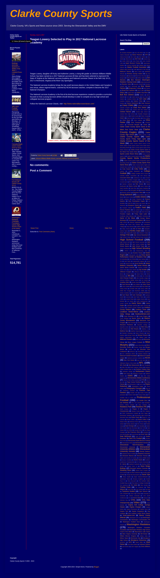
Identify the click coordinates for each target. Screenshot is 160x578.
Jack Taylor (127, 261)
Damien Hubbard (127, 184)
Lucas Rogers (143, 316)
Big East (130, 76)
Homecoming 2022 (125, 253)
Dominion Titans (138, 192)
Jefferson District (138, 271)
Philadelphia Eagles (137, 386)
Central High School (142, 111)
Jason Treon (123, 269)
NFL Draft (123, 365)
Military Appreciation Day (127, 337)
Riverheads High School (141, 415)
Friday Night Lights (140, 214)
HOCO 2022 (128, 250)
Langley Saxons (140, 299)
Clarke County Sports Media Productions (135, 157)
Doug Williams (140, 194)
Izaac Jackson (142, 259)
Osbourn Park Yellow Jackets (131, 380)
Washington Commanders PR (140, 519)
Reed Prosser (124, 409)
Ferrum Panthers (125, 209)
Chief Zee (129, 118)
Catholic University (143, 105)
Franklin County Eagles (132, 211)
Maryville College (142, 324)
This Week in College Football (140, 483)
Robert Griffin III (143, 419)
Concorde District (125, 177)
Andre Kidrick (126, 61)
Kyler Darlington (137, 295)
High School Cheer (125, 237)
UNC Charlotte (124, 493)
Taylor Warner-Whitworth (141, 476)
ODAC (130, 376)
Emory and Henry (140, 203)
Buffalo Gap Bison (142, 92)
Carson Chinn (138, 101)
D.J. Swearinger (134, 182)
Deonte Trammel (145, 190)
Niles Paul (125, 367)
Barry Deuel (138, 71)
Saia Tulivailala (140, 426)
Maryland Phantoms (126, 324)
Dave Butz (133, 188)
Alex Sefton (142, 57)
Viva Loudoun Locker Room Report (139, 513)
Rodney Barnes (130, 423)
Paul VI (141, 384)
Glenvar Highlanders (135, 222)
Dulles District (140, 197)
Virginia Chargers (135, 507)
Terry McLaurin (132, 481)
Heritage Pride (125, 235)
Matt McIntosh (124, 329)
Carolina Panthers (125, 101)
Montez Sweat (138, 347)
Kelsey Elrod (123, 288)
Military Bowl (143, 337)
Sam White (129, 430)
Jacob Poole (129, 263)
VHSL (133, 500)
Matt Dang (144, 327)
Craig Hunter (144, 179)
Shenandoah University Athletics (135, 448)
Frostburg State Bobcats (127, 216)
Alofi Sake (138, 59)
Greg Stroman (130, 226)
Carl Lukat (142, 99)
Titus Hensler (144, 485)
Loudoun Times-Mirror (129, 312)
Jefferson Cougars (125, 271)
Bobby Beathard (130, 78)
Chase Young (144, 116)
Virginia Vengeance (138, 511)
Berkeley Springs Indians (134, 73)
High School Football (131, 239)
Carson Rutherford (132, 103)
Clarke (145, 124)
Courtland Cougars (132, 179)
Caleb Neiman (136, 97)
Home (72, 228)
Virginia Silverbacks (131, 509)
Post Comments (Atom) (47, 232)
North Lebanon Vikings (136, 367)
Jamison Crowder (143, 267)
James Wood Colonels (127, 267)
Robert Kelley (123, 421)
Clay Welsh (137, 167)
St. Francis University (142, 462)
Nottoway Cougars (138, 373)
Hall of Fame (137, 228)
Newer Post (34, 228)
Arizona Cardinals (131, 65)
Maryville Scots (124, 327)
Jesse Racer (140, 274)
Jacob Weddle (138, 263)
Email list (130, 203)
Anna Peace (136, 61)
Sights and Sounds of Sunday (128, 458)
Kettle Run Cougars (126, 290)
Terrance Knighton (138, 479)
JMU (129, 276)
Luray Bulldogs (124, 318)
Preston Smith (132, 394)
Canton (122, 99)
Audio (135, 69)
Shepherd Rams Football (129, 453)
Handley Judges (135, 231)
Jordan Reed (135, 282)
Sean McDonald (125, 436)
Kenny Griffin (144, 288)
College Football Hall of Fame (139, 173)
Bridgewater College (135, 88)
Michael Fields (131, 335)
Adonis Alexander (125, 54)
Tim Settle (134, 485)
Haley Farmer (126, 228)
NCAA (147, 358)
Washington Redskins (138, 524)
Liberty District (137, 303)
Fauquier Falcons (127, 207)
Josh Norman (126, 284)
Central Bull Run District (140, 109)
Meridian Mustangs (127, 333)
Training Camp (125, 487)
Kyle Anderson (145, 293)
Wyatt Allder (139, 542)
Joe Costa (145, 276)
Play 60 (148, 388)
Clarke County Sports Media (134, 156)
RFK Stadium (146, 411)
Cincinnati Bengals (133, 124)
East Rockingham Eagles (136, 201)
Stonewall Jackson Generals (139, 468)
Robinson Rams (134, 421)
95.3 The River (139, 52)
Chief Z (122, 118)
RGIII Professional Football (130, 413)
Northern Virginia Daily (143, 369)
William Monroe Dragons (128, 536)
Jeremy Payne (130, 274)
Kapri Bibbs (145, 286)
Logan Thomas (144, 305)
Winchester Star (135, 538)
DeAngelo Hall (135, 190)
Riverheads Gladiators (126, 415)
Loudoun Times (141, 309)
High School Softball (138, 244)
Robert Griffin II (131, 419)
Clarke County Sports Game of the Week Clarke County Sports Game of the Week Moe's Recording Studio (135, 145)
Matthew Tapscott (135, 331)
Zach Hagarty (135, 546)
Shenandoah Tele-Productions (132, 445)
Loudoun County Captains (134, 307)
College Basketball (134, 171)
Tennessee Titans (125, 479)
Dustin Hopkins (124, 199)
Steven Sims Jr (132, 466)
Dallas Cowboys (145, 182)
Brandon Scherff (138, 84)
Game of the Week (127, 218)
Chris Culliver (146, 118)
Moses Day (132, 349)
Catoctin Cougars (125, 107)
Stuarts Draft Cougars (142, 470)
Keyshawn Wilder (139, 290)
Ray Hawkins (143, 404)
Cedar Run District (139, 107)
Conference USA (138, 177)
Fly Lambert (136, 209)
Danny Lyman (133, 186)
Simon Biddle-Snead (144, 458)
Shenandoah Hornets (141, 442)
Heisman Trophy (143, 233)
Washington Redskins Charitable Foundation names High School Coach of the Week (16, 223)
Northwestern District (143, 371)
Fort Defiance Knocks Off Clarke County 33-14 (16, 182)
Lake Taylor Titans (138, 297)
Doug (146, 192)
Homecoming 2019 (141, 250)
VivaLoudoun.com (129, 515)
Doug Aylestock (126, 195)
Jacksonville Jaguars (138, 261)
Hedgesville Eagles (131, 233)
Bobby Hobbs (141, 78)
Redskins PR (141, 407)
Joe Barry (137, 276)
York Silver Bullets (132, 544)
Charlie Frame (134, 116)
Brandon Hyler (126, 84)
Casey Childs (127, 105)
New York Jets (141, 360)
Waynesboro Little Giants (142, 531)
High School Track (138, 246)
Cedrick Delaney (125, 109)
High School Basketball (141, 235)
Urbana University (134, 495)
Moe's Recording (139, 345)
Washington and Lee (134, 517)
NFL (141, 362)
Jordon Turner (145, 282)
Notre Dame (126, 373)
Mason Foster (135, 327)
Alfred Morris (129, 59)
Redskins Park (126, 407)
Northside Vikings (127, 371)
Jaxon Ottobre (133, 269)
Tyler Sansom (143, 491)
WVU (130, 542)
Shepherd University (144, 453)
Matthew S (145, 329)
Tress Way (131, 489)
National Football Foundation (128, 355)
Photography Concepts (134, 388)
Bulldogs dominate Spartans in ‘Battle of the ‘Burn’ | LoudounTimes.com (17, 68)
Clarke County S (143, 134)
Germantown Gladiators (136, 220)
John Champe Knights (127, 278)
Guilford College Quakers (143, 226)
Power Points (144, 392)
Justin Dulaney (136, 286)
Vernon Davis (137, 497)
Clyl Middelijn (146, 167)
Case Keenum (145, 103)
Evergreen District (133, 205)
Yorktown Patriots (145, 544)
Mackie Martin (136, 318)
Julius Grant (146, 284)
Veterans (146, 497)
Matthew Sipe (124, 331)
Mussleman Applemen (144, 351)
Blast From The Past (140, 76)
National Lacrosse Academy (70, 158)
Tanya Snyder (127, 476)
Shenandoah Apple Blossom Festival (139, 440)
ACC (147, 52)
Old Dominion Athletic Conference (138, 378)
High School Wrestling (141, 248)
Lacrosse (58, 158)
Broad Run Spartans (128, 90)
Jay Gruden (143, 269)
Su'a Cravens (123, 472)
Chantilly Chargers (143, 114)
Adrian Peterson (137, 54)
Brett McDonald (132, 86)
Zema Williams (145, 546)
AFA (146, 54)
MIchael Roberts (143, 335)
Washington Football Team (131, 522)
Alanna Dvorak (124, 57)
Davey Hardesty (143, 188)
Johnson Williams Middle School (45, 158)
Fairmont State (146, 205)
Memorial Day (146, 331)
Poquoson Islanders (129, 390)
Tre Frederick (139, 487)
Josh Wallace (136, 284)
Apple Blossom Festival (133, 63)
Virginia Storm (144, 509)
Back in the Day (143, 69)
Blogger (96, 567)
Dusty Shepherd (137, 199)
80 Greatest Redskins (126, 52)
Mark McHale (131, 322)
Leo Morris (130, 301)
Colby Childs (138, 169)
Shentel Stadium (145, 451)
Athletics (141, 65)
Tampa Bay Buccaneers (133, 474)
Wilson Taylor (124, 538)
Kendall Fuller (134, 288)
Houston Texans (138, 253)
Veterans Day (124, 500)
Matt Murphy (135, 329)
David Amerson (124, 190)
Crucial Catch (123, 182)
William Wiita (144, 536)
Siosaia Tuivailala (126, 460)
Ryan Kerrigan (129, 426)
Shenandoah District (127, 442)
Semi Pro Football (135, 438)
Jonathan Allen (124, 282)
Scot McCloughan (125, 434)
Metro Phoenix (140, 333)
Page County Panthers (134, 382)
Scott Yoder (144, 434)
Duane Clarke (129, 197)
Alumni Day (147, 59)
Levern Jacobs (124, 303)
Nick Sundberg (146, 365)
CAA (128, 97)
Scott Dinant (135, 434)
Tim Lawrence (124, 485)
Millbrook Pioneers (126, 339)
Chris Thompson (136, 122)
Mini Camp (139, 339)
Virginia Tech (124, 511)
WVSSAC (122, 542)
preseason (123, 394)
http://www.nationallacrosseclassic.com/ (79, 104)
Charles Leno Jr (124, 116)
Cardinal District (131, 99)
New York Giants (129, 360)
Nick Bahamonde (134, 365)
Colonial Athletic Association (128, 175)
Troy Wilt (147, 489)
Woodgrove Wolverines (138, 540)
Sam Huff (142, 428)
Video (137, 502)
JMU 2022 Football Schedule (15, 108)
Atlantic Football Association (137, 67)
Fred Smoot (145, 211)
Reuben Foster (136, 411)
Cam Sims (145, 97)
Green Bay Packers (134, 224)
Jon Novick (145, 280)
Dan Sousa (139, 184)
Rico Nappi (144, 413)
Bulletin (142, 95)
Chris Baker (137, 118)
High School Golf (125, 242)
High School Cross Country (140, 237)
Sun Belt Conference (134, 472)
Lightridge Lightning (132, 305)
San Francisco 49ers (134, 432)
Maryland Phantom (143, 322)
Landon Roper (130, 299)
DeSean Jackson (126, 192)
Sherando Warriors (128, 455)
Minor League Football (135, 342)
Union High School (135, 493)
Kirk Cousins (135, 293)
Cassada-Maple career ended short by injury (17, 146)
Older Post (108, 228)
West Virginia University (129, 534)
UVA (129, 497)
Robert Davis (135, 417)
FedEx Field (141, 207)
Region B (135, 409)
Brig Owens (147, 88)
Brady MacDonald (145, 82)
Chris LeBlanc (138, 120)
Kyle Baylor (126, 295)
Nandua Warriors (143, 353)
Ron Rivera (140, 423)
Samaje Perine (138, 430)
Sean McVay (139, 436)
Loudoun (122, 307)
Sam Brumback (133, 428)
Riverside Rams (124, 417)
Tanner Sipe (146, 474)
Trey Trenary (139, 489)
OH (139, 376)
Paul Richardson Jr (132, 384)
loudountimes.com (142, 314)
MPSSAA (132, 351)
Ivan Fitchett (132, 259)
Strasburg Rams (125, 470)
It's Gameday (123, 259)
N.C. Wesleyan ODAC (128, 353)
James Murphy (142, 265)
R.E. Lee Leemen (137, 402)
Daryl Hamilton (124, 188)
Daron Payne (144, 186)
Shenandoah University (127, 447)
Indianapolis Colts (134, 255)
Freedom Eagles (125, 214)
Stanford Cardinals (134, 464)
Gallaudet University (142, 216)
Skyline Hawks (138, 460)
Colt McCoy (143, 175)
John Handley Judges (142, 278)
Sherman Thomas (142, 455)
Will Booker (144, 534)
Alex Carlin (133, 57)
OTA (142, 380)
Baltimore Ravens (125, 71)
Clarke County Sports (61, 13)
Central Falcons (125, 112)
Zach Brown (125, 546)
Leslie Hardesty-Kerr (142, 301)
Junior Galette (126, 286)
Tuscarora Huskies (128, 491)
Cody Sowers (126, 169)
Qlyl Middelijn (124, 402)
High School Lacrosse (138, 242)
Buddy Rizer (131, 92)
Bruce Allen (141, 90)
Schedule (145, 432)
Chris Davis (126, 120)
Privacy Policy (142, 394)
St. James (123, 464)
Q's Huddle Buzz (142, 400)
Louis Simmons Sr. (130, 316)
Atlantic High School (125, 69)
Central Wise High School (127, 114)
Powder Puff (133, 392)
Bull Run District (127, 95)
